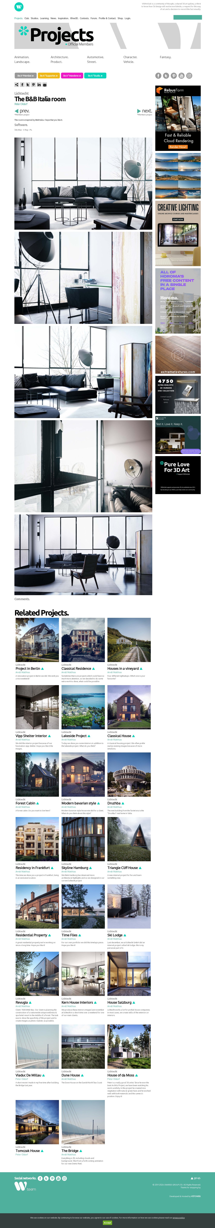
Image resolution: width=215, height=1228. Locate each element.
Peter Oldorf (20, 103)
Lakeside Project (76, 736)
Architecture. (59, 57)
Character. (130, 57)
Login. (128, 18)
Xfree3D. (74, 18)
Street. (92, 62)
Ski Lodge (117, 935)
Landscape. (22, 62)
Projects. (18, 18)
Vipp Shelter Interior (33, 736)
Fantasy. (165, 57)
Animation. (21, 57)
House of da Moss (122, 1075)
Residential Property (33, 935)
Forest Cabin (27, 803)
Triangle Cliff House (124, 868)
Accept (107, 1223)
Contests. (84, 18)
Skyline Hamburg (77, 868)
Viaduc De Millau (30, 1075)
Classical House (121, 736)
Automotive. (95, 57)
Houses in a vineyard (125, 668)
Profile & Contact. (107, 18)
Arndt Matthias (23, 672)
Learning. (44, 18)
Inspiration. (63, 18)
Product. (56, 62)
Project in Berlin (30, 668)
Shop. (120, 18)
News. (54, 18)
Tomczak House (30, 1151)
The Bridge (72, 1151)
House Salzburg (121, 1002)
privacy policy (179, 1217)
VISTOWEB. (196, 1196)
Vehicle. (128, 62)
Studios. (35, 18)
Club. (26, 18)
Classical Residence (78, 668)
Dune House (73, 1075)
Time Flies (71, 935)
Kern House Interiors (79, 1002)
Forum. (94, 18)
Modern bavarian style (81, 803)
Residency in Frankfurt (35, 868)
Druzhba (116, 803)
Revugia (24, 1002)
